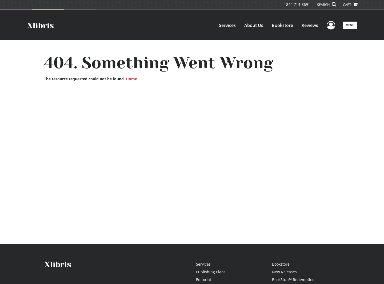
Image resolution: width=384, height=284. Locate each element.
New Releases (284, 271)
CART (350, 4)
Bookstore (282, 25)
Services (227, 25)
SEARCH (326, 4)
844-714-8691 (298, 4)
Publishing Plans (211, 271)
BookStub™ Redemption (293, 279)
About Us (253, 25)
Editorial (203, 279)
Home (131, 78)
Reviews (310, 25)
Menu (350, 25)
